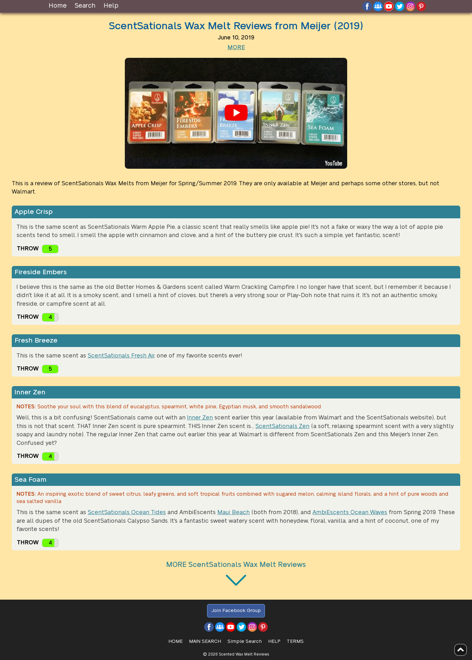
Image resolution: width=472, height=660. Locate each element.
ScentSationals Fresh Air (121, 356)
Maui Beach (233, 512)
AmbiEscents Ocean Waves (350, 512)
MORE (236, 47)
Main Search (205, 641)
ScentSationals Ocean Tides (127, 512)
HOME (175, 641)
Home (58, 6)
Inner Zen (200, 418)
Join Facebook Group (236, 610)
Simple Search (244, 641)
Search (85, 6)
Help (111, 6)
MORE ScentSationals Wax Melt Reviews (236, 564)
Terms (295, 641)
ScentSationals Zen (282, 426)
